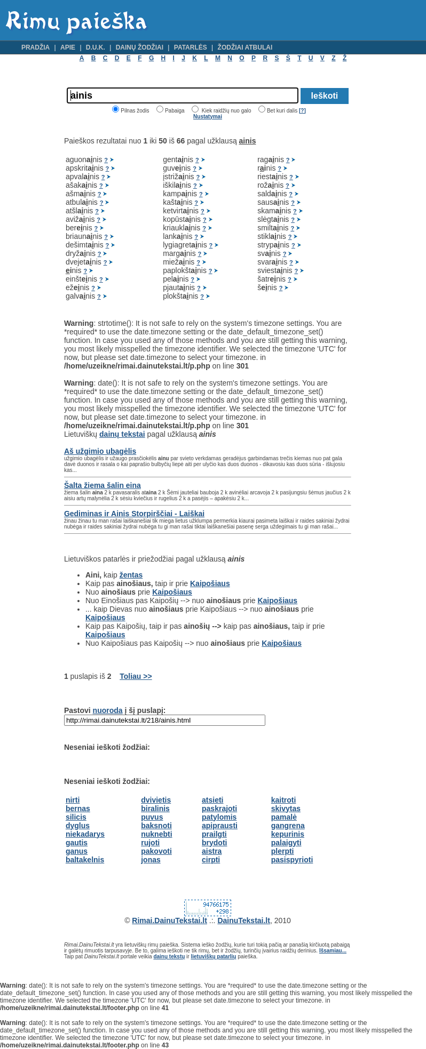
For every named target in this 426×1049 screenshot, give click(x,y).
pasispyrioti (292, 859)
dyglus (78, 825)
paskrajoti (219, 808)
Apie (67, 47)
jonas (151, 859)
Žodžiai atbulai (245, 47)
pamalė (284, 817)
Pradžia (35, 47)
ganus (77, 851)
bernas (78, 808)
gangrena (288, 825)
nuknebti (156, 834)
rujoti (150, 842)
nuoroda (108, 710)
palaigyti (286, 842)
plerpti (282, 851)
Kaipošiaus (210, 583)
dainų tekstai (122, 434)
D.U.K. (95, 47)
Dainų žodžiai (139, 47)
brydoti (214, 842)
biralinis (155, 808)
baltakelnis (85, 859)
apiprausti (220, 825)
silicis (76, 817)
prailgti (214, 834)
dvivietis (156, 800)
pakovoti (156, 851)
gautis (77, 842)
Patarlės (190, 47)
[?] (302, 111)
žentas (131, 575)
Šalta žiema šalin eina (102, 485)
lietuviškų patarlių (213, 956)
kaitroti (283, 800)
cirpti (211, 859)
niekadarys (85, 834)
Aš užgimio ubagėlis (100, 451)
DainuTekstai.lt (243, 920)
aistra (212, 851)
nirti (73, 800)
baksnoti (156, 825)
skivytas (286, 808)
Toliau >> (136, 676)
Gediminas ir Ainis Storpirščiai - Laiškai (134, 513)
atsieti (212, 800)
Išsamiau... (332, 951)
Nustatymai (207, 116)
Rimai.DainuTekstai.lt (169, 920)
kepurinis (287, 834)
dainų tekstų (169, 956)
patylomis (219, 817)
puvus (152, 817)
